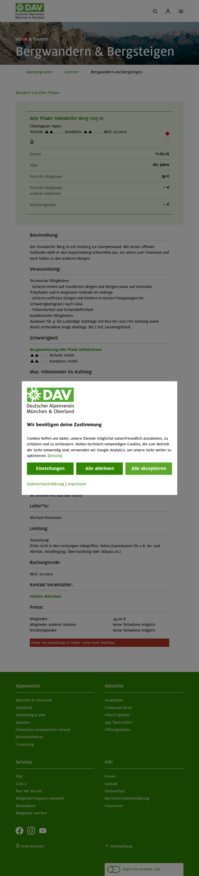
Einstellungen (50, 469)
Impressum (77, 484)
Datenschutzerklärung (45, 484)
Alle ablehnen (99, 469)
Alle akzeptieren (148, 469)
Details (55, 455)
